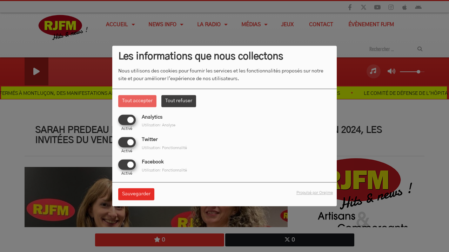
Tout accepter (137, 100)
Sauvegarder (136, 194)
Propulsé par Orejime (314, 193)
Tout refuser (178, 100)
